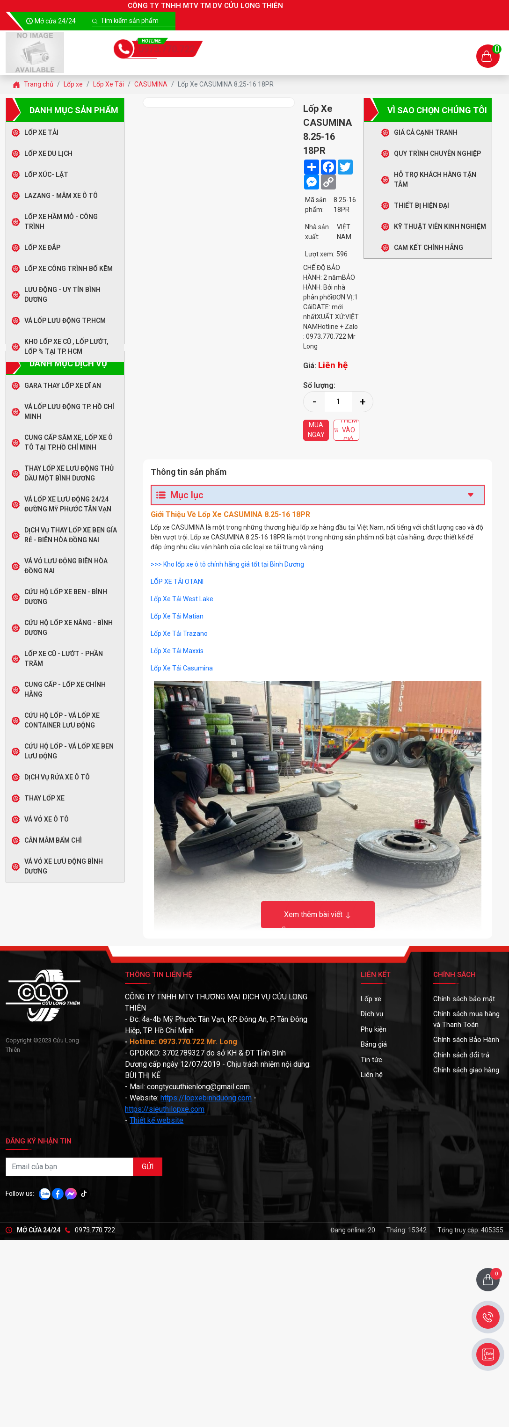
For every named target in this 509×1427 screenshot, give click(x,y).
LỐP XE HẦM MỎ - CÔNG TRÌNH (61, 221)
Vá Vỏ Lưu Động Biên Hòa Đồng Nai (66, 566)
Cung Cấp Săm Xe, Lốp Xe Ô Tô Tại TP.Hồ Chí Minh (68, 442)
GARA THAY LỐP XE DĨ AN (62, 385)
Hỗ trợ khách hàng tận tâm (435, 179)
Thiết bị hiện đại (421, 205)
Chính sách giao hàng (466, 1070)
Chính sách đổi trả (461, 1055)
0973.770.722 (166, 49)
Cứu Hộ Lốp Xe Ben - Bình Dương (65, 596)
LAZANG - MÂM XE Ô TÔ (61, 195)
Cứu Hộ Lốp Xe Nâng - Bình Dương (68, 627)
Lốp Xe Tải (41, 132)
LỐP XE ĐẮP (42, 247)
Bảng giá (374, 1044)
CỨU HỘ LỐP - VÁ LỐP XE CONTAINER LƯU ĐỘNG (62, 720)
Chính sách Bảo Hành (466, 1039)
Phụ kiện (373, 1029)
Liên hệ (372, 1074)
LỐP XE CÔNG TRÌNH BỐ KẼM (68, 268)
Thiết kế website (156, 1120)
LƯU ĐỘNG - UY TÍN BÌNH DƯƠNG (62, 294)
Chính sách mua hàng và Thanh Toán (466, 1019)
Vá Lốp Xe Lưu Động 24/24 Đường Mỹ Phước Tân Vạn (67, 504)
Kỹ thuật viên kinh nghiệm (440, 226)
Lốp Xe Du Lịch (48, 153)
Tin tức (371, 1060)
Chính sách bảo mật (464, 999)
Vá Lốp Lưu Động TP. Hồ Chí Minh (69, 411)
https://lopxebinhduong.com (206, 1097)
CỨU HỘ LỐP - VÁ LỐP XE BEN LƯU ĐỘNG (69, 751)
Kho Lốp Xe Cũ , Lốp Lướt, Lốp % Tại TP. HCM (66, 346)
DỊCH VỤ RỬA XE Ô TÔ (57, 777)
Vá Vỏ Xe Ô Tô (46, 819)
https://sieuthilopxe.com (164, 1109)
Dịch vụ (372, 1014)
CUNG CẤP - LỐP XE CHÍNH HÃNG (65, 689)
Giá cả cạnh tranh (426, 132)
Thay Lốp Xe (44, 798)
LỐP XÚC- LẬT (46, 174)
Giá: (327, 365)
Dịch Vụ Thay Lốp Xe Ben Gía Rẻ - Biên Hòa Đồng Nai (70, 535)
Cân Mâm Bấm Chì (53, 840)
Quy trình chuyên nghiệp (437, 153)
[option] (218, 102)
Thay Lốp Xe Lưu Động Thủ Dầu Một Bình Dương (69, 473)
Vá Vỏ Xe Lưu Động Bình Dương (63, 866)
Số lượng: (319, 385)
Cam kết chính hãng (428, 247)
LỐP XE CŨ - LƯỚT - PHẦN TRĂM (63, 658)
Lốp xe (371, 999)
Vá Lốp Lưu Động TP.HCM (65, 320)
